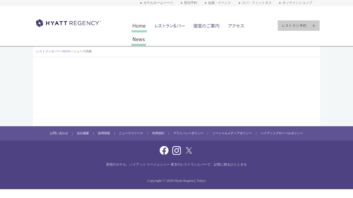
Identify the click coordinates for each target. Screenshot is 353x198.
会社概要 (83, 133)
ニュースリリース (131, 133)
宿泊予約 (190, 3)
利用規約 (158, 133)
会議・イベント (219, 3)
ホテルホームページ (158, 3)
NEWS (139, 39)
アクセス (236, 25)
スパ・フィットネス (257, 3)
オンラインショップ (297, 3)
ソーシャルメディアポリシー (232, 133)
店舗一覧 (170, 25)
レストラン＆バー (139, 25)
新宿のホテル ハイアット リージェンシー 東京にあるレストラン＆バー (70, 23)
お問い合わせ (59, 133)
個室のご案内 (206, 25)
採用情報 (104, 133)
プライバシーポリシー (188, 133)
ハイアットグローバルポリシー (282, 133)
